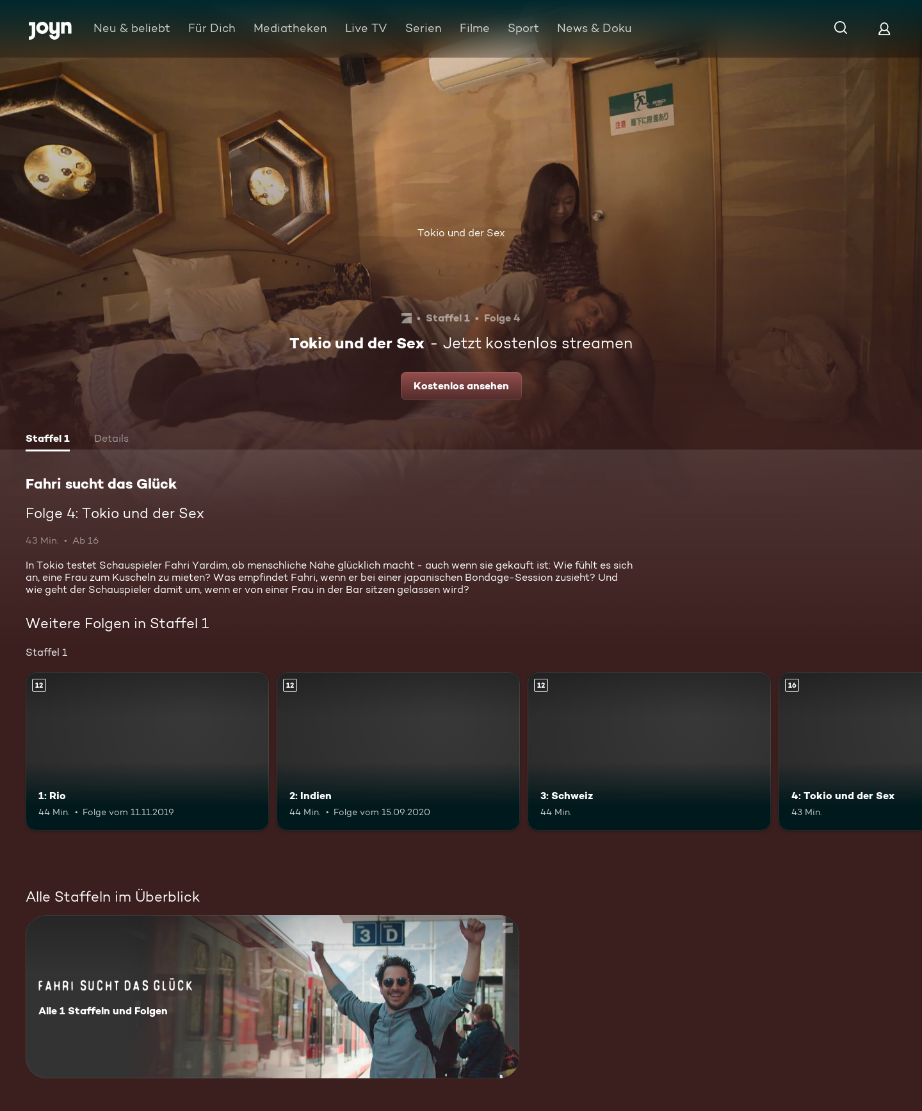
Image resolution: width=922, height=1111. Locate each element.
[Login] (884, 28)
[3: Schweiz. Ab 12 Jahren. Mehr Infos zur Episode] (649, 751)
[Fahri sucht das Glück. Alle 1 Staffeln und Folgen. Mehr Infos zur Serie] (272, 996)
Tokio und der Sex (461, 233)
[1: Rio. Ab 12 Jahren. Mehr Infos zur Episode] (147, 751)
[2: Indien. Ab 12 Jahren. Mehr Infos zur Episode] (398, 751)
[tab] (47, 439)
